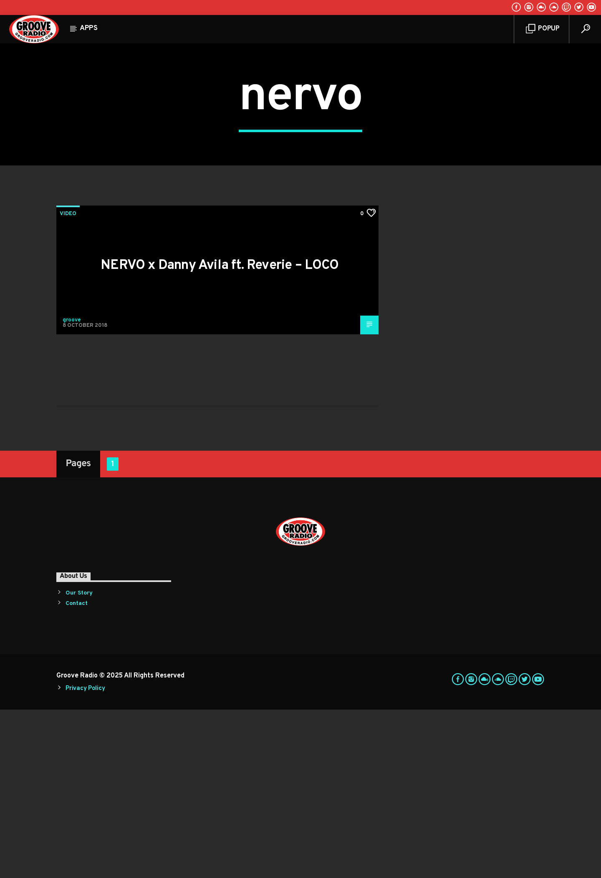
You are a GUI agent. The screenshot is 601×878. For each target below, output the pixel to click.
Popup (543, 29)
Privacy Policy (85, 857)
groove (72, 488)
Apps (89, 28)
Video (68, 382)
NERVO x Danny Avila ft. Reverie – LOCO (219, 434)
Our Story (79, 761)
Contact (77, 771)
